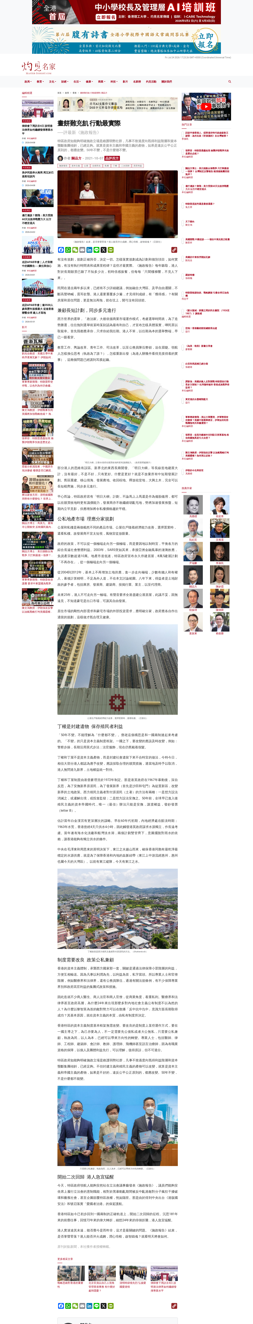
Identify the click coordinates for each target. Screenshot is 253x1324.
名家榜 (137, 81)
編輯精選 (208, 319)
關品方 (76, 158)
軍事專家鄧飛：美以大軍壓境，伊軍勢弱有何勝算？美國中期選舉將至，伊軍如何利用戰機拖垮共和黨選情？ (216, 423)
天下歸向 (208, 221)
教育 (39, 81)
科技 (113, 81)
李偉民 (207, 142)
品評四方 (112, 158)
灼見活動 (151, 81)
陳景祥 (207, 245)
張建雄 (207, 367)
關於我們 (167, 81)
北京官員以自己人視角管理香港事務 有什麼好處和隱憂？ (102, 1282)
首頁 (59, 93)
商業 (100, 81)
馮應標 (207, 473)
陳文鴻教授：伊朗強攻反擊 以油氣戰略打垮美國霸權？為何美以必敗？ (37, 611)
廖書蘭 (207, 352)
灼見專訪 (27, 210)
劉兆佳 (207, 260)
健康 (88, 81)
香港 (74, 93)
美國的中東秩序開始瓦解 (216, 257)
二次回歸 (125, 166)
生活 (76, 81)
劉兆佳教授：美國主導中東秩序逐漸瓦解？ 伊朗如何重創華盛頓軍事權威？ (38, 357)
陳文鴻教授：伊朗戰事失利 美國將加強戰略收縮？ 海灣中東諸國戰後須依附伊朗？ (38, 413)
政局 (27, 81)
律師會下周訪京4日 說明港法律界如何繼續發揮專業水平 (164, 1282)
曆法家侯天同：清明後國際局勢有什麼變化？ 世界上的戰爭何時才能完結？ (38, 498)
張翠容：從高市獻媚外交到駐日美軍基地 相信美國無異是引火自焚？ (217, 438)
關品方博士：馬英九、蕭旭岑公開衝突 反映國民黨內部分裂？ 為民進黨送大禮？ (38, 527)
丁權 (115, 166)
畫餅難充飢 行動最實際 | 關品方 (93, 93)
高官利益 (138, 166)
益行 (206, 334)
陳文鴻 (207, 225)
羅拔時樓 (208, 275)
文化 (51, 81)
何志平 (207, 299)
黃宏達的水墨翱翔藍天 (215, 399)
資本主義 (76, 166)
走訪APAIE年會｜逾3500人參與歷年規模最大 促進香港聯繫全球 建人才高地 (38, 309)
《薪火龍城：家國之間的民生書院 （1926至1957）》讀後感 (216, 313)
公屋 (86, 166)
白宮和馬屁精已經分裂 (215, 363)
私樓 (107, 166)
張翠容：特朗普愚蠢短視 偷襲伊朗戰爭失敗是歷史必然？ (38, 442)
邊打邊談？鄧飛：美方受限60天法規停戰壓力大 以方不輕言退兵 (37, 219)
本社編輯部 (32, 138)
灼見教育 (27, 257)
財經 (63, 81)
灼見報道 (27, 121)
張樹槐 (207, 278)
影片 (125, 81)
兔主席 (207, 210)
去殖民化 (96, 166)
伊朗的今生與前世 (213, 470)
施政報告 (63, 166)
